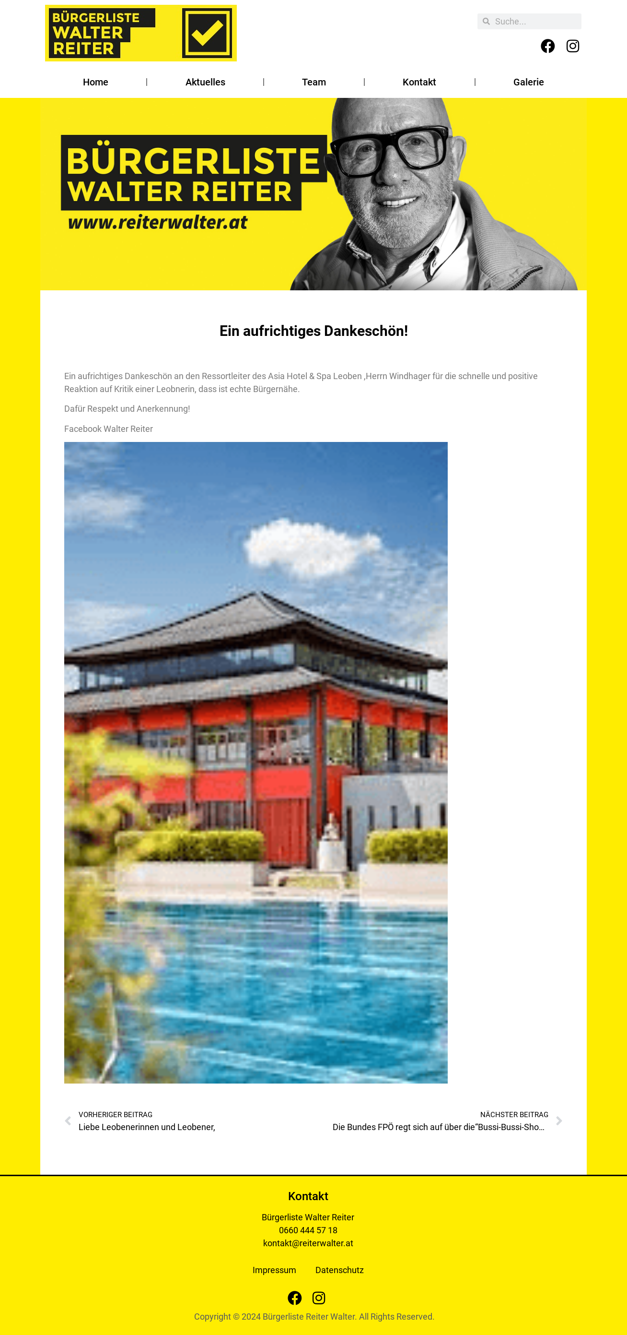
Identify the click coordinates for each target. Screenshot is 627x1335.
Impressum (274, 1270)
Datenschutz (339, 1270)
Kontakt (419, 82)
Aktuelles (205, 82)
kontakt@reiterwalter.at (308, 1243)
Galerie (528, 82)
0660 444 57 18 (308, 1230)
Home (95, 82)
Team (314, 82)
